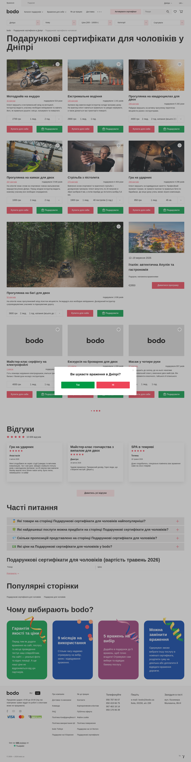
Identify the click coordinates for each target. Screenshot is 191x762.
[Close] (133, 370)
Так (78, 385)
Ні (113, 385)
